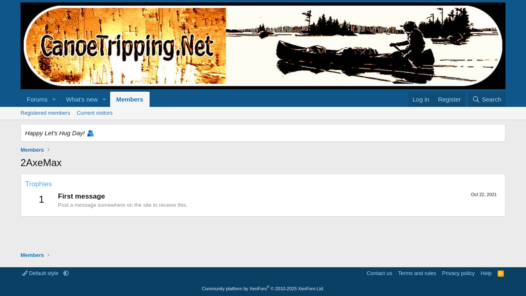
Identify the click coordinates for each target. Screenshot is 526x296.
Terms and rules (417, 273)
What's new (82, 99)
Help (486, 273)
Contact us (379, 273)
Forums (37, 99)
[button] (54, 99)
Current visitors (95, 113)
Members (129, 99)
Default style (41, 273)
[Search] (486, 99)
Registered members (45, 113)
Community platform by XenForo (263, 288)
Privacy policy (458, 273)
